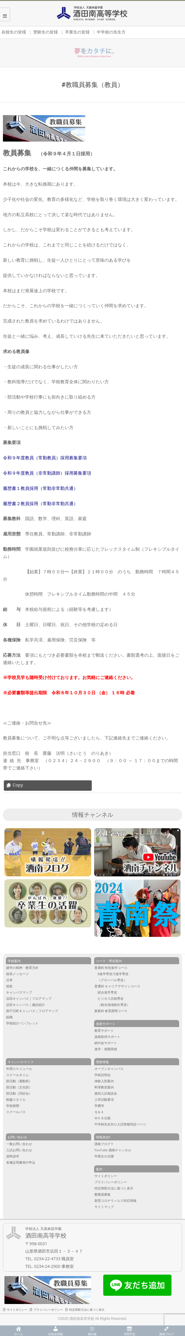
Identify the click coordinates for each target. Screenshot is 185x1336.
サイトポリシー (17, 1310)
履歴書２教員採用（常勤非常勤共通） (40, 503)
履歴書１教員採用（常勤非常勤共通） (40, 488)
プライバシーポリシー (48, 1310)
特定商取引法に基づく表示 (86, 1310)
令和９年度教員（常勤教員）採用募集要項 (45, 457)
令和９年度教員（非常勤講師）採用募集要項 (47, 472)
